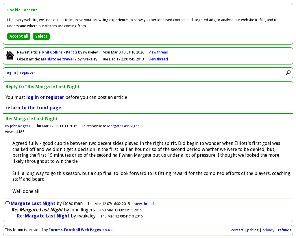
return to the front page (33, 107)
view (158, 52)
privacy (268, 230)
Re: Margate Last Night (43, 216)
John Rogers (20, 126)
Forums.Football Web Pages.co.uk (81, 230)
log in (10, 72)
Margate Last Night (123, 126)
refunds (284, 230)
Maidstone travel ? (59, 59)
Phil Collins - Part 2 (60, 52)
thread (144, 204)
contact (237, 230)
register (27, 72)
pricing (253, 230)
